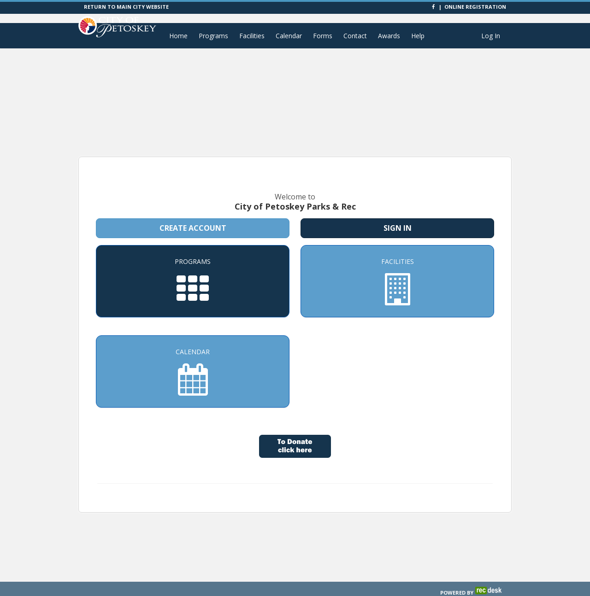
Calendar (289, 35)
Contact (355, 35)
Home (178, 35)
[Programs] (192, 269)
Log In (490, 35)
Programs (213, 35)
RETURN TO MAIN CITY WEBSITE (126, 6)
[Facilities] (397, 269)
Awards (389, 35)
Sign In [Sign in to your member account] (398, 215)
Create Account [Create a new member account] (192, 215)
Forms (322, 35)
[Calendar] (192, 359)
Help (418, 35)
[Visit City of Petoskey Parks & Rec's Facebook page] (434, 6)
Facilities (252, 35)
